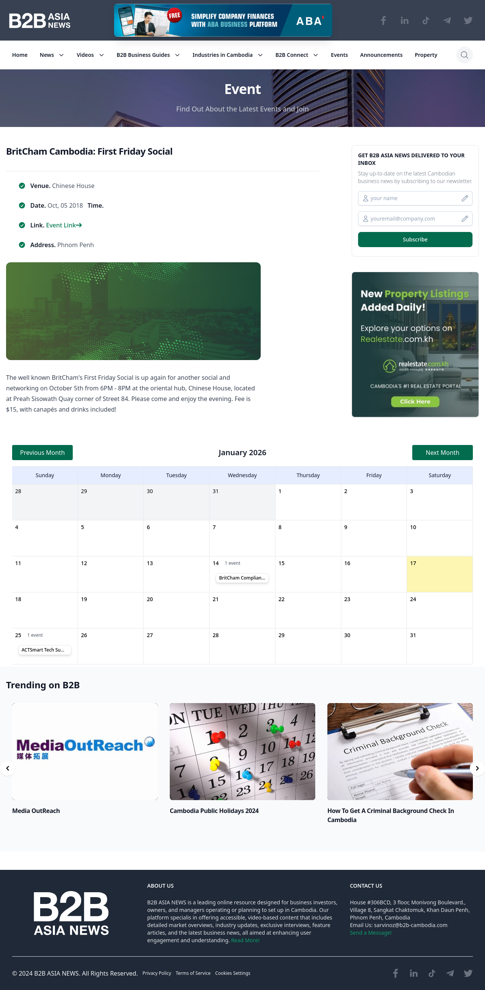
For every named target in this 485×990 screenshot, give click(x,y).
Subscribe (415, 239)
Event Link (64, 225)
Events (339, 54)
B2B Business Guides (149, 54)
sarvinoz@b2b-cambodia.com (410, 925)
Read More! (245, 940)
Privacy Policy (156, 973)
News (52, 54)
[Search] (464, 55)
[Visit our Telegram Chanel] (447, 20)
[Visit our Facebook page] (383, 20)
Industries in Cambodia (227, 54)
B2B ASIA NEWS (56, 973)
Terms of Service (193, 973)
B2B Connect (297, 54)
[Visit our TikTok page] (425, 20)
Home (20, 54)
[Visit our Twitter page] (468, 20)
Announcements (381, 54)
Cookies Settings (232, 973)
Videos (90, 54)
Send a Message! (370, 932)
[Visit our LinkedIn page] (404, 20)
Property (426, 54)
